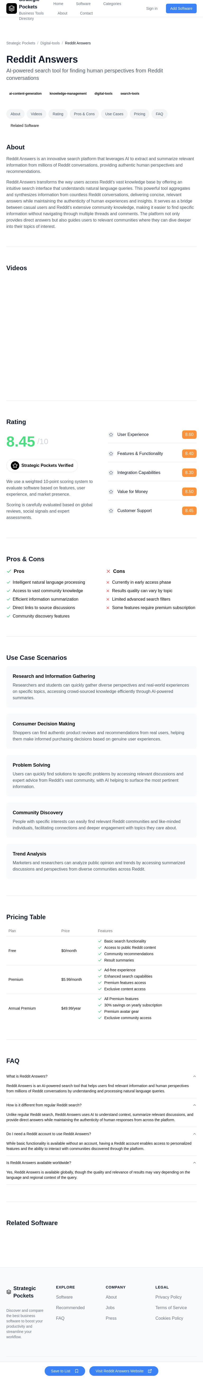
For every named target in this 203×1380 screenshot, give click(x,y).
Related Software (25, 125)
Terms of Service (171, 1307)
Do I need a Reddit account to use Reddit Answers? (101, 1134)
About (62, 13)
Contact (86, 13)
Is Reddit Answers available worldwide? (101, 1163)
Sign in (152, 8)
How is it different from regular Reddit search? (101, 1105)
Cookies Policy (169, 1318)
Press (111, 1318)
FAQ (159, 114)
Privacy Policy (168, 1297)
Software (64, 1297)
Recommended (70, 1307)
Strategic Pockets (20, 43)
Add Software (181, 8)
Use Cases (114, 114)
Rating (58, 114)
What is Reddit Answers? (101, 1076)
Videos (36, 114)
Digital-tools (50, 43)
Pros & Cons (84, 114)
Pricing (139, 114)
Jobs (110, 1307)
